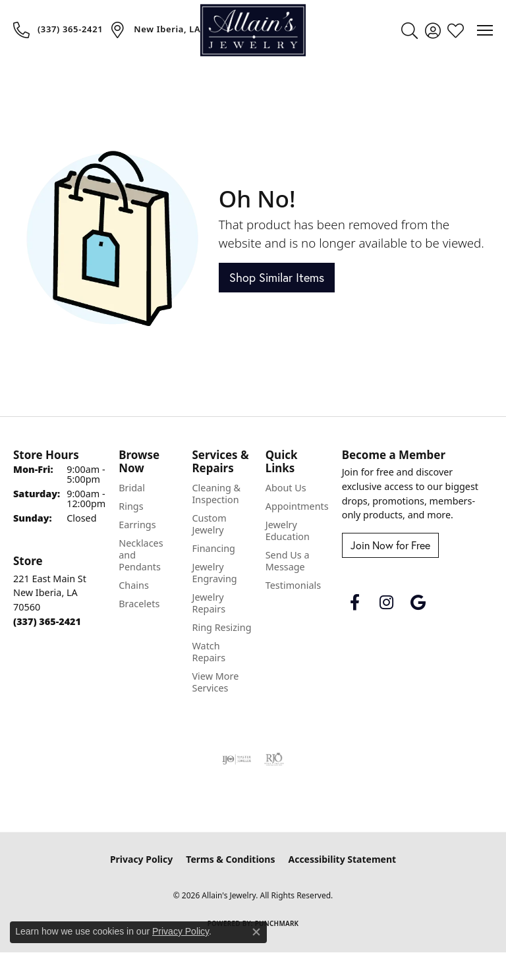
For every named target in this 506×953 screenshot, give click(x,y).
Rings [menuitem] (131, 506)
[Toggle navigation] (484, 30)
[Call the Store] (47, 621)
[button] (409, 30)
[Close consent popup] (256, 932)
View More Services (215, 682)
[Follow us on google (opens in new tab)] (418, 602)
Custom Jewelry (209, 524)
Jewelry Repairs (208, 603)
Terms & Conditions (230, 859)
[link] (58, 29)
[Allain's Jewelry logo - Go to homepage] (253, 30)
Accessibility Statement (342, 859)
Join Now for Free (390, 545)
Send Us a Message (288, 561)
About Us (286, 487)
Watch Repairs (208, 652)
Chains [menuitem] (134, 585)
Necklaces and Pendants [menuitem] (141, 555)
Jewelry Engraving (214, 572)
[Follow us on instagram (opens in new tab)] (387, 602)
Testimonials (293, 585)
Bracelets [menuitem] (139, 603)
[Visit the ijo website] (237, 759)
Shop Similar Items (276, 277)
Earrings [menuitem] (137, 524)
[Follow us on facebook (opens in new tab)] (355, 602)
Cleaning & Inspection (216, 493)
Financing (213, 548)
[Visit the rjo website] (274, 759)
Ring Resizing (221, 627)
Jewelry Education (288, 530)
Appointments (297, 506)
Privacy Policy (141, 859)
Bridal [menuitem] (132, 487)
